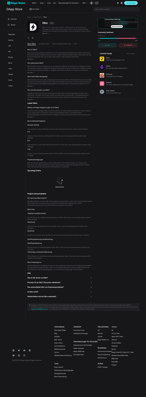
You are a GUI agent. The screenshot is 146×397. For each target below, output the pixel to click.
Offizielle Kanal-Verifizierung (63, 355)
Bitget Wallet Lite (103, 339)
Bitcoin (114, 349)
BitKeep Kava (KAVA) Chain (120, 355)
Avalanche (115, 346)
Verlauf (11, 25)
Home (29, 17)
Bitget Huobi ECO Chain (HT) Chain (123, 352)
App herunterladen (123, 27)
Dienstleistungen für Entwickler (68, 3)
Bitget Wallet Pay (79, 351)
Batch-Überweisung (60, 376)
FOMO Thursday (103, 367)
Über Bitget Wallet (60, 330)
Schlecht (128, 45)
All (112, 330)
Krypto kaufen (58, 367)
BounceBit (115, 361)
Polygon (114, 365)
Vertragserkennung (60, 373)
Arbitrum (114, 339)
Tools (51, 23)
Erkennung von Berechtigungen (63, 370)
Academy (57, 336)
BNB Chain (115, 358)
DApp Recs (11, 34)
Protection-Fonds (79, 330)
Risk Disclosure (102, 358)
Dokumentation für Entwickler (83, 345)
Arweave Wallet (116, 343)
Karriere (56, 352)
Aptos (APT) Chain (117, 336)
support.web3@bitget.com (39, 309)
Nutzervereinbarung (104, 354)
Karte (49, 3)
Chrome (100, 336)
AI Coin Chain (116, 333)
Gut (107, 45)
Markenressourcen (59, 349)
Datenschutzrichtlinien (105, 351)
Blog (55, 333)
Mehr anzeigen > (131, 53)
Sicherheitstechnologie (81, 333)
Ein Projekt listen (79, 354)
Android (100, 333)
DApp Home (37, 17)
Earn (54, 3)
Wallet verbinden (79, 348)
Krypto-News (58, 343)
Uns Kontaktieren (59, 346)
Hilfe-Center (58, 339)
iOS (99, 330)
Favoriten (12, 19)
